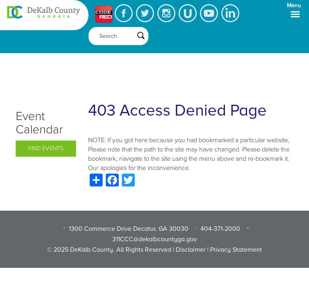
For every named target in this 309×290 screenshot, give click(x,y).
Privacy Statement (236, 250)
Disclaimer (191, 250)
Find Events (46, 148)
